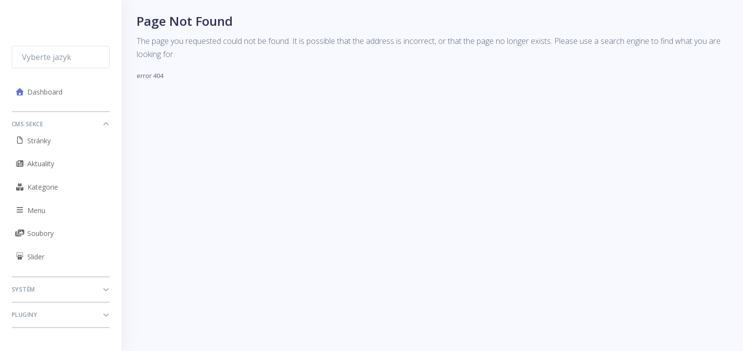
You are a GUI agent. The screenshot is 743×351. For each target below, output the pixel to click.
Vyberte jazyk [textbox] (46, 57)
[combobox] (61, 57)
